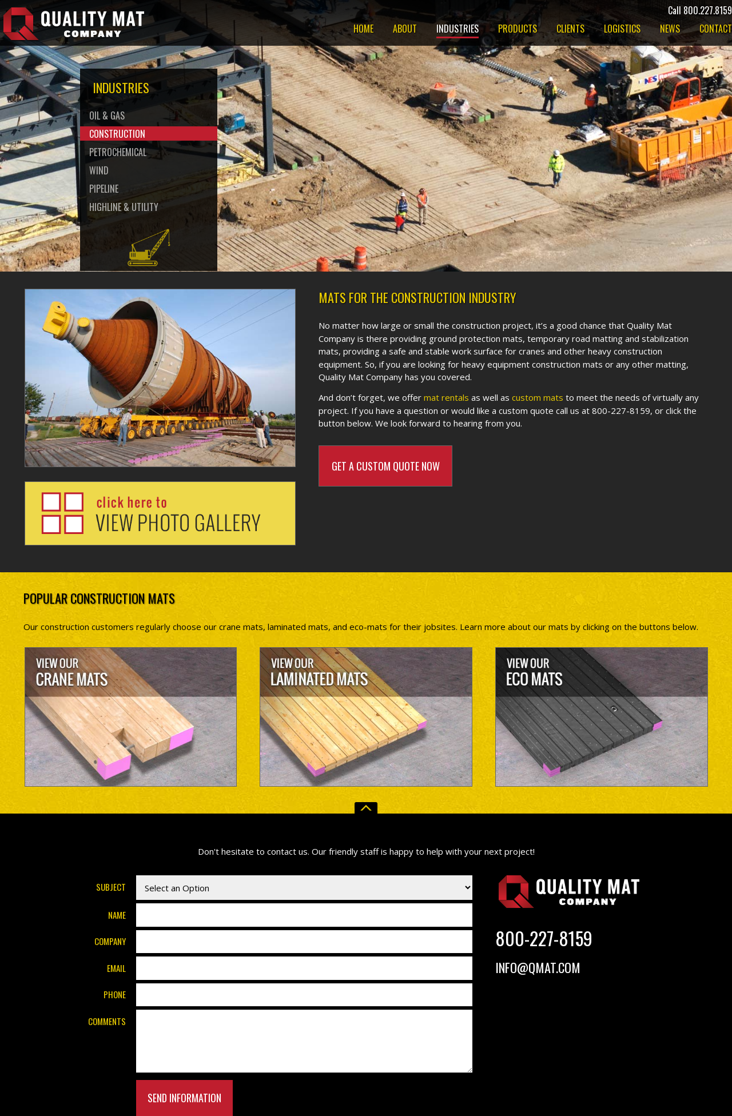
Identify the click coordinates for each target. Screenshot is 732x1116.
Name (117, 914)
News (670, 29)
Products (517, 29)
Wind (99, 170)
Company (110, 941)
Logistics (622, 29)
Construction (117, 134)
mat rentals (446, 397)
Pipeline (103, 189)
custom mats (537, 397)
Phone (115, 994)
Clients (570, 29)
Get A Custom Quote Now (386, 466)
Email (116, 968)
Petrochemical (117, 152)
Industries (457, 29)
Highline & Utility (123, 207)
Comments (107, 1021)
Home (363, 29)
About (405, 29)
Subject (111, 886)
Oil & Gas (107, 115)
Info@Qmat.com (537, 967)
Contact (715, 29)
